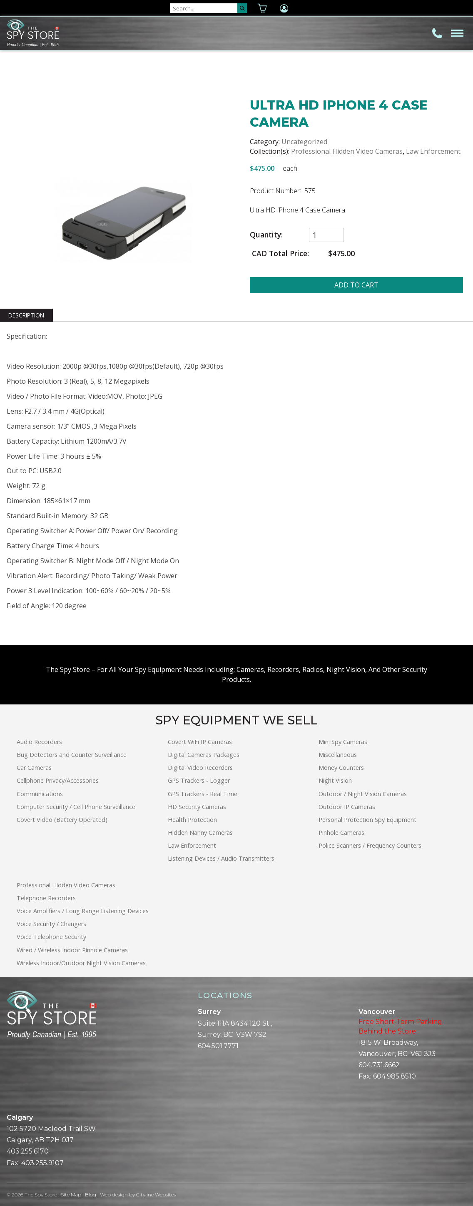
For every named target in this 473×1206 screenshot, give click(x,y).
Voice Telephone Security (51, 937)
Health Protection (192, 820)
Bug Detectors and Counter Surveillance (72, 755)
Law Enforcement (433, 151)
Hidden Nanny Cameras (200, 832)
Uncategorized (304, 141)
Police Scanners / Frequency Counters (370, 845)
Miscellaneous (338, 755)
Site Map (71, 1194)
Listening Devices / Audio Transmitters (221, 858)
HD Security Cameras (197, 807)
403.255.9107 (42, 1163)
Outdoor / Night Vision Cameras (363, 794)
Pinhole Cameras (341, 832)
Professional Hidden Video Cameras (347, 151)
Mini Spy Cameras (343, 742)
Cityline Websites (156, 1194)
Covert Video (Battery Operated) (62, 820)
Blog (91, 1194)
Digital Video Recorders (200, 768)
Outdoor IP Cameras (347, 807)
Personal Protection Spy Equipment (367, 820)
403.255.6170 (28, 1151)
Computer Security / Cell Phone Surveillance (76, 807)
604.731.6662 (379, 1065)
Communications (40, 794)
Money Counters (341, 768)
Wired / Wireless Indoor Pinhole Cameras (72, 950)
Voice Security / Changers (51, 924)
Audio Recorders (39, 742)
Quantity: (266, 235)
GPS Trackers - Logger (199, 780)
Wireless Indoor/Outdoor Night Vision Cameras (81, 963)
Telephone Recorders (46, 898)
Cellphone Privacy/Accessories (58, 780)
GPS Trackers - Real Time (202, 794)
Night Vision (335, 780)
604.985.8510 (394, 1076)
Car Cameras (34, 768)
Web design (114, 1194)
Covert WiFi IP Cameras (200, 742)
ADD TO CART (356, 285)
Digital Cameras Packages (203, 755)
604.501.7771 (218, 1046)
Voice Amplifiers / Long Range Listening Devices (83, 911)
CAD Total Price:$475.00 (302, 253)
